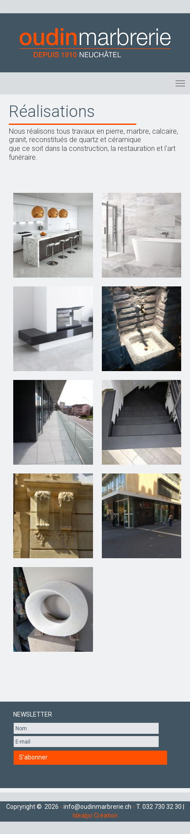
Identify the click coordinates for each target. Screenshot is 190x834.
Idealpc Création (95, 815)
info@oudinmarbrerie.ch (97, 806)
